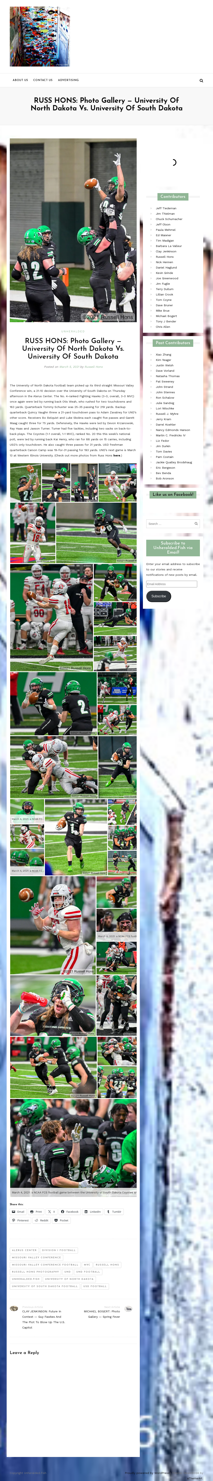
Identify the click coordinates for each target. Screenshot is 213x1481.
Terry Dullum (164, 289)
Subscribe (158, 596)
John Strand (164, 386)
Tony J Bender (166, 321)
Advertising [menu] (68, 80)
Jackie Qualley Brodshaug (174, 462)
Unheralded (73, 331)
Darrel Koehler (166, 424)
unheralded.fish (26, 1279)
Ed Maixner (163, 235)
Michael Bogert (166, 316)
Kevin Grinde (164, 273)
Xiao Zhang (163, 354)
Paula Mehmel (166, 229)
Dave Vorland (165, 370)
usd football (95, 1286)
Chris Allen (163, 326)
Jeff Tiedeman (166, 208)
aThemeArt (194, 1478)
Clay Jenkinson (166, 251)
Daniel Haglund (166, 267)
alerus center (24, 1250)
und (67, 1272)
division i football (59, 1250)
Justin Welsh (164, 365)
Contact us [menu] (43, 80)
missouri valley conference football (45, 1265)
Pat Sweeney (165, 381)
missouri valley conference (36, 1258)
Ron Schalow (165, 397)
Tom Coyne (164, 299)
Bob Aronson (165, 478)
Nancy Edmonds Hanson (173, 430)
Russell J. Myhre (167, 413)
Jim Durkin (163, 446)
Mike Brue (163, 310)
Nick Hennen (164, 262)
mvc (87, 1265)
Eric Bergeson (165, 467)
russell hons (107, 1265)
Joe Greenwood (167, 278)
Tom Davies (164, 451)
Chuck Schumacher (169, 219)
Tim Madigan (165, 240)
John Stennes (165, 392)
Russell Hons (93, 366)
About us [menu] (20, 80)
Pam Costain (164, 457)
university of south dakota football (45, 1286)
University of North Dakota (69, 1279)
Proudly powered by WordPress (147, 1473)
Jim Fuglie (163, 283)
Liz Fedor (162, 440)
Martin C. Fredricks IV (171, 435)
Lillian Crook (164, 294)
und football (88, 1272)
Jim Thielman (165, 213)
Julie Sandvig (165, 403)
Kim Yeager (163, 360)
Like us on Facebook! (173, 495)
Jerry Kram (163, 419)
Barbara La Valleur (169, 246)
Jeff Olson (163, 224)
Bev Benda (163, 473)
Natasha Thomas (168, 376)
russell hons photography (35, 1272)
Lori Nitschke (165, 408)
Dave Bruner (164, 305)
